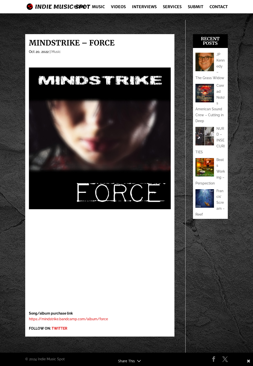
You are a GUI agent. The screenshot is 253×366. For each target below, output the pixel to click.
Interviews (144, 7)
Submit (195, 7)
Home (80, 7)
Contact (219, 7)
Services (172, 7)
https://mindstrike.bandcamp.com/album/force (68, 319)
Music (98, 7)
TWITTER (59, 328)
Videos (118, 7)
